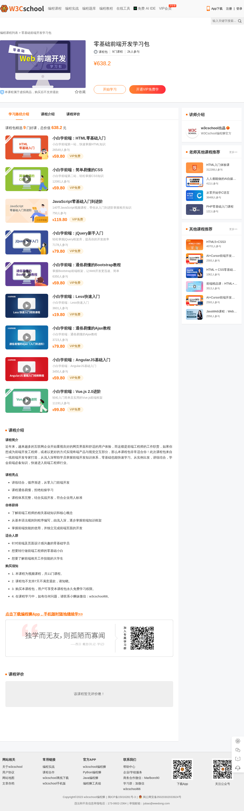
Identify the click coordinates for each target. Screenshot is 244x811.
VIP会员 (165, 7)
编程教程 (106, 8)
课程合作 (49, 772)
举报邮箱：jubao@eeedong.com (149, 803)
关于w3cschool (12, 766)
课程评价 (73, 114)
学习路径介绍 (19, 114)
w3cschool (90, 797)
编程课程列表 (9, 32)
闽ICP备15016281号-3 (122, 797)
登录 (239, 8)
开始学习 (110, 89)
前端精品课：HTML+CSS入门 (221, 283)
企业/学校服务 (132, 772)
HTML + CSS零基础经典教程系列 (221, 269)
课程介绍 (48, 114)
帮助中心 (129, 766)
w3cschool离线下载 (55, 778)
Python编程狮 (92, 772)
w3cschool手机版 (54, 783)
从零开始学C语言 (217, 192)
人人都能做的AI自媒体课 (221, 178)
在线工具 (123, 8)
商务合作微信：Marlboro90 (141, 778)
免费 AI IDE (145, 8)
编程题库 (89, 8)
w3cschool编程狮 (94, 766)
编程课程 (55, 8)
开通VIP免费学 (147, 89)
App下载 (214, 8)
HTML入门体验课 (217, 164)
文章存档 (8, 783)
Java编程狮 (90, 778)
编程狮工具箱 (92, 783)
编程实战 (72, 8)
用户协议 (8, 772)
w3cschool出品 (215, 128)
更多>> (233, 152)
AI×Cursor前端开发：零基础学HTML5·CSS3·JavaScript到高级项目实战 (221, 255)
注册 (229, 8)
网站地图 (8, 778)
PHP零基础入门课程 (220, 206)
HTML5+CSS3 (216, 242)
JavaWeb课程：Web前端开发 (221, 311)
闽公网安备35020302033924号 (160, 797)
